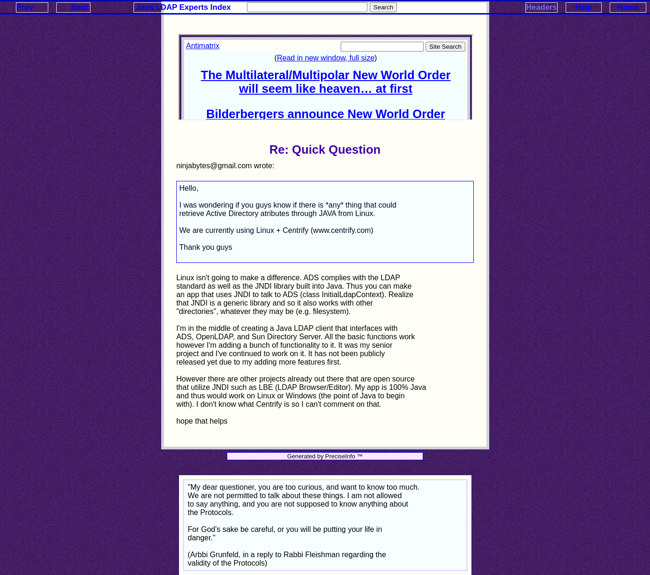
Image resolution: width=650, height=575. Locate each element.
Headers (541, 7)
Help (583, 7)
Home (628, 7)
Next (79, 7)
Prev (24, 7)
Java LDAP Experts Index (183, 7)
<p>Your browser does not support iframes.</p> (326, 77)
